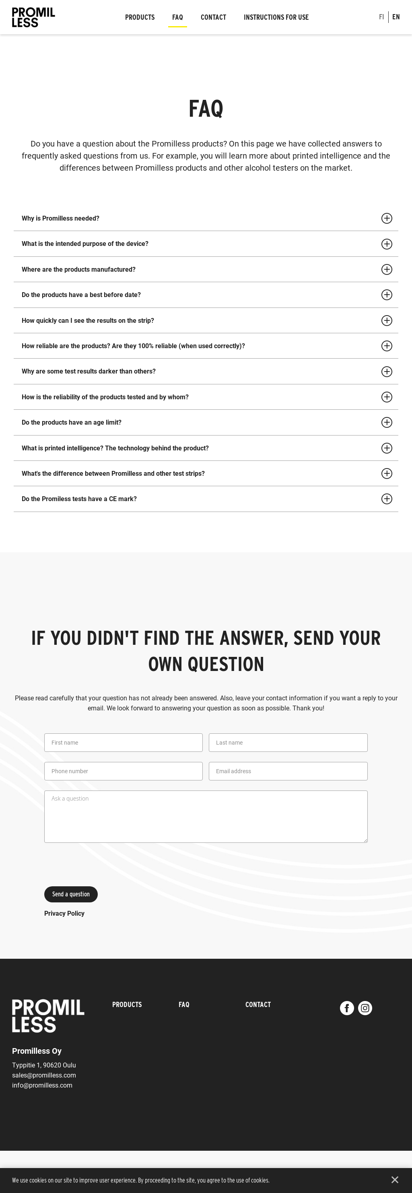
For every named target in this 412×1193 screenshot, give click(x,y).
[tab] (206, 218)
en (396, 16)
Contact (213, 17)
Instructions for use (276, 17)
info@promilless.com (42, 1085)
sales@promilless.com (44, 1075)
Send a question (71, 894)
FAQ (177, 17)
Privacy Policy (64, 913)
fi (381, 16)
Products (139, 17)
